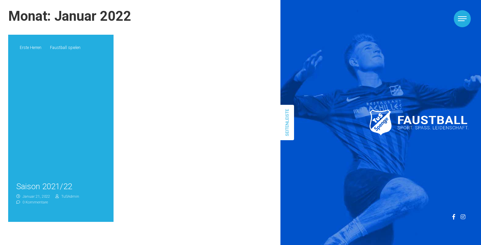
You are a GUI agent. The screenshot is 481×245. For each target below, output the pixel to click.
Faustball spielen (65, 47)
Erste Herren (30, 47)
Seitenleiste (287, 122)
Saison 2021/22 (44, 186)
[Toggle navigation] (462, 18)
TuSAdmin (67, 196)
